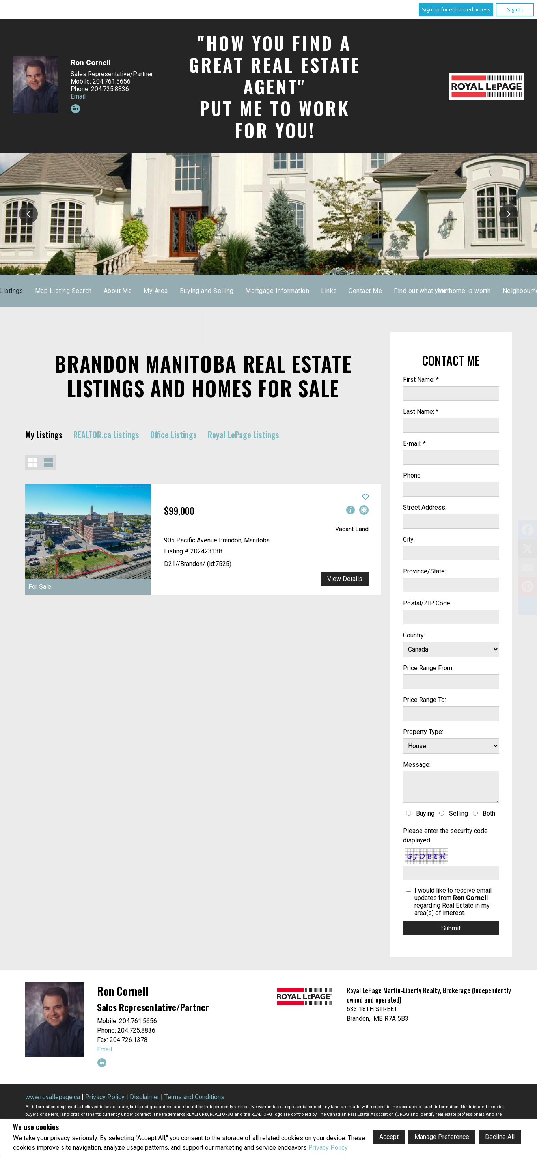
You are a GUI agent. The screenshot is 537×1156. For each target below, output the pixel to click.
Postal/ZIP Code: (427, 603)
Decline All (500, 1137)
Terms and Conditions (194, 1097)
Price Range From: (428, 668)
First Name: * (421, 379)
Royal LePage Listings (243, 435)
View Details (344, 579)
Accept (389, 1137)
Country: (414, 635)
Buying (425, 813)
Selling (458, 813)
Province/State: (424, 571)
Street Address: (424, 507)
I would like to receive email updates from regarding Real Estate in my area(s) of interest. (453, 902)
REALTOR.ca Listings (106, 435)
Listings (211, 291)
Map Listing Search (263, 291)
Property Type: (423, 732)
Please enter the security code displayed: (445, 835)
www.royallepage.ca (52, 1097)
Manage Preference (441, 1137)
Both (489, 813)
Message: (417, 764)
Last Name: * (420, 411)
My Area (355, 291)
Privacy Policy (328, 1147)
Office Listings (173, 435)
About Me (317, 291)
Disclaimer (144, 1097)
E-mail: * (414, 443)
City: (409, 539)
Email (78, 96)
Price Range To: (424, 700)
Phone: (412, 475)
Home (178, 291)
